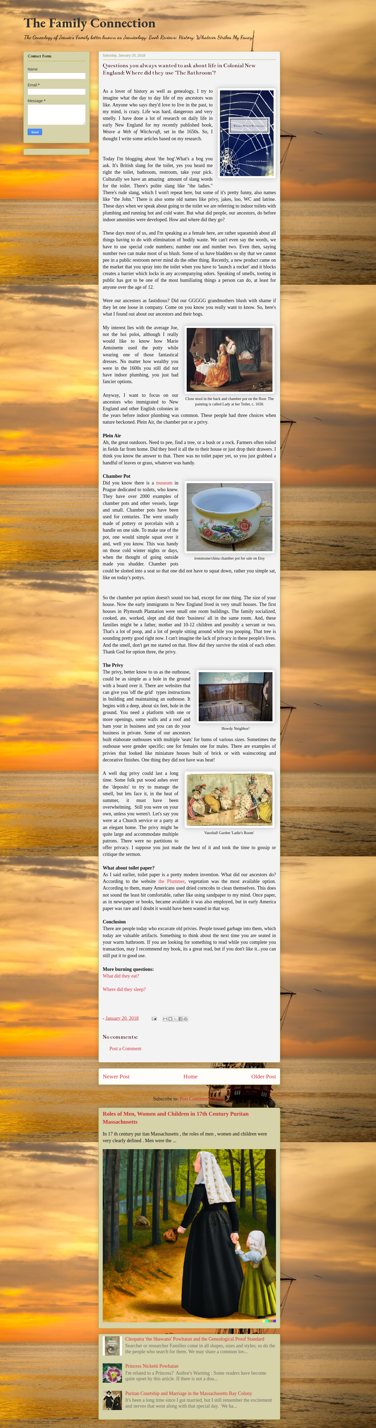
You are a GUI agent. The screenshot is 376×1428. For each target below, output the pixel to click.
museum (164, 483)
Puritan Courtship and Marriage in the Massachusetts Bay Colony (188, 1393)
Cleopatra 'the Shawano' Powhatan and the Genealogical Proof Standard (194, 1339)
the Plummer (171, 881)
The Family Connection (89, 22)
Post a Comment (125, 1048)
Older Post (263, 1076)
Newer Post (116, 1076)
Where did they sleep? (124, 989)
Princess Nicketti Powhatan (151, 1366)
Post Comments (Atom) (203, 1098)
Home (190, 1076)
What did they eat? (121, 976)
